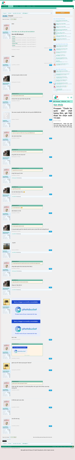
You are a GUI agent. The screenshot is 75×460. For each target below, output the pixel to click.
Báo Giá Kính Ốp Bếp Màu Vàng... (61, 57)
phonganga (58, 39)
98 (9, 77)
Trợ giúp (61, 453)
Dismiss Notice (50, 16)
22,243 (9, 261)
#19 (50, 414)
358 (9, 168)
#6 (50, 145)
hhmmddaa (58, 55)
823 (9, 133)
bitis (17, 44)
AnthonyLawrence (59, 61)
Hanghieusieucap (59, 77)
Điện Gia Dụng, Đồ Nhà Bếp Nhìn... (62, 29)
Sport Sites (58, 60)
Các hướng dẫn (22, 6)
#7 (50, 163)
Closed (13, 43)
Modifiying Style (4, 453)
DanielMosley (58, 74)
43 (9, 96)
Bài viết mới (10, 7)
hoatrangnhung (6, 313)
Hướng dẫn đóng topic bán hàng (30, 18)
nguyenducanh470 (59, 58)
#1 (50, 56)
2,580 (9, 75)
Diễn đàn (10, 6)
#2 (50, 71)
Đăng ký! (63, 12)
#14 (50, 294)
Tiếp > (15, 26)
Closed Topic (15, 50)
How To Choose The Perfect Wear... (62, 20)
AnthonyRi (58, 21)
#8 (50, 182)
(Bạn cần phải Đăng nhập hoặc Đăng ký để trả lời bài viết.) (42, 444)
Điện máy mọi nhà (59, 30)
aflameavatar (18, 51)
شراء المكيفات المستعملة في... (61, 54)
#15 (50, 346)
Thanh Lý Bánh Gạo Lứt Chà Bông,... (62, 45)
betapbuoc (5, 127)
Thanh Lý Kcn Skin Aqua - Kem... (61, 35)
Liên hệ (34, 6)
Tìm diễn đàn (4, 7)
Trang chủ (5, 6)
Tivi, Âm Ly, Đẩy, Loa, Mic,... (60, 32)
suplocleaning (58, 49)
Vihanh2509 (58, 64)
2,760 (9, 317)
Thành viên (16, 6)
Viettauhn (57, 24)
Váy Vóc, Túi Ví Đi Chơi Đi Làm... (61, 51)
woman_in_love (58, 46)
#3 (50, 89)
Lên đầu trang (69, 453)
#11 (50, 238)
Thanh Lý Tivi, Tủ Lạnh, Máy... (61, 23)
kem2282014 (16, 24)
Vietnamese (9, 453)
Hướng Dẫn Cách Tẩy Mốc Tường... (62, 48)
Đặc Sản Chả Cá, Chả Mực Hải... (61, 38)
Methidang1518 (6, 90)
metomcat (5, 257)
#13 (50, 275)
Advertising (29, 6)
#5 (50, 126)
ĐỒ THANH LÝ (10, 24)
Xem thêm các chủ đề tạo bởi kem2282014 (23, 38)
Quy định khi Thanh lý (15, 18)
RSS (72, 453)
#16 (50, 365)
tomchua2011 (58, 36)
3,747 (9, 131)
